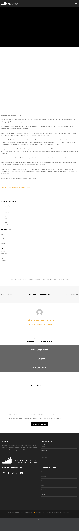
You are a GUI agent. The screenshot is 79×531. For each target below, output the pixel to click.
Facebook (32, 294)
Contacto (43, 502)
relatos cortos (4, 243)
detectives (14, 279)
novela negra (45, 279)
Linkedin (43, 294)
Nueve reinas (8, 211)
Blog (42, 484)
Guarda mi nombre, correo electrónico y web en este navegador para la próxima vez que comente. (35, 422)
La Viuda (7, 205)
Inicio (42, 475)
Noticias (43, 488)
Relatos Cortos (44, 493)
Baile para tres (8, 217)
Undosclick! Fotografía (64, 516)
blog (2, 234)
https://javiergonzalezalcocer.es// (15, 187)
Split (6, 222)
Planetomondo (49, 516)
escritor (21, 279)
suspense (53, 279)
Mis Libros (43, 479)
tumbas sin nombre (63, 279)
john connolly (30, 279)
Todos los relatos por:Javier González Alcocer (40, 324)
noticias (3, 239)
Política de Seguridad (21, 516)
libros (38, 279)
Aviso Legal (11, 516)
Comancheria (4, 260)
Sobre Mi (43, 497)
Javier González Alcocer (39, 320)
